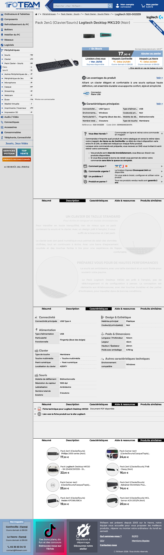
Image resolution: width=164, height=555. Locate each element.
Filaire (4, 67)
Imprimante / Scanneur (15, 108)
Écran (7, 100)
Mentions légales (140, 541)
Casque (7, 87)
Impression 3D (11, 112)
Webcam (8, 95)
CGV (102, 541)
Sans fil (5, 70)
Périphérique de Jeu (13, 78)
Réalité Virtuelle (11, 104)
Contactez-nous (108, 545)
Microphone (10, 83)
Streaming (9, 91)
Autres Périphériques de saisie (16, 74)
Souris (7, 55)
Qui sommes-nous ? (110, 536)
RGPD (135, 536)
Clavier (7, 59)
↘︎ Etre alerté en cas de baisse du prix (145, 68)
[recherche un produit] (78, 5)
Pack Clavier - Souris (13, 63)
